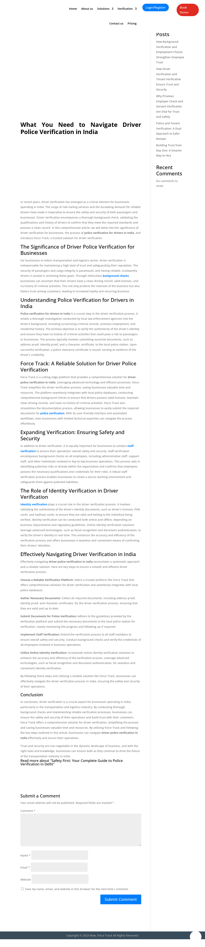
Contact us (116, 22)
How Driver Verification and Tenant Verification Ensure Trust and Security (168, 79)
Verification (125, 7)
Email (25, 867)
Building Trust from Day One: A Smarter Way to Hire (169, 150)
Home (73, 7)
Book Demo (184, 9)
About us (87, 7)
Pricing (132, 22)
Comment (27, 811)
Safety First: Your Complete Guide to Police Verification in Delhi (71, 762)
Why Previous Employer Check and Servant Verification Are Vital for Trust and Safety (169, 106)
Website (25, 879)
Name (25, 855)
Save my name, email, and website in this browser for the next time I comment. (77, 889)
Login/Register (156, 7)
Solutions (103, 7)
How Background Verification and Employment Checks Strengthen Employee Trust (170, 52)
